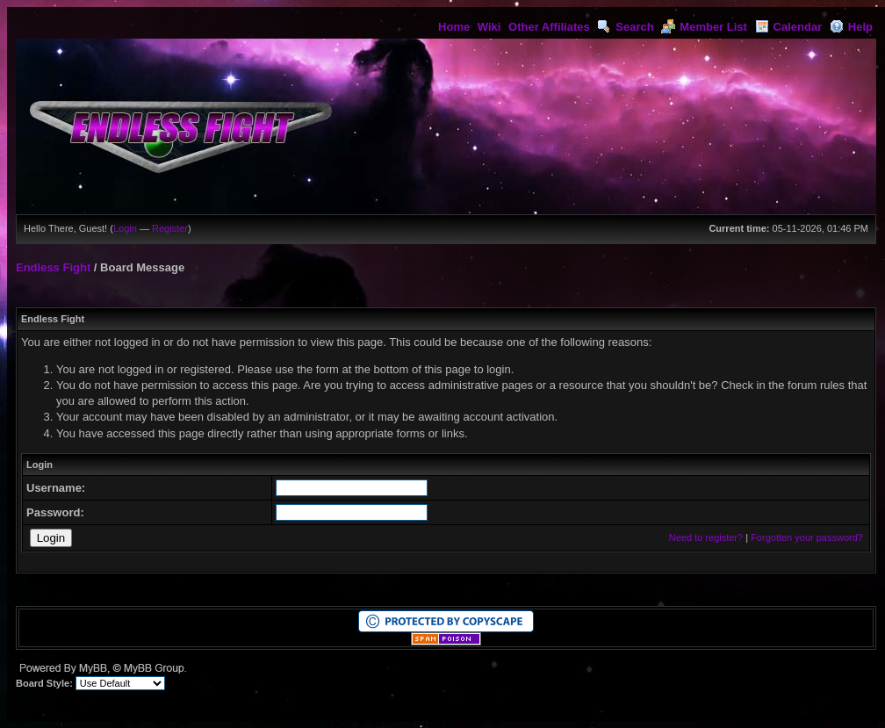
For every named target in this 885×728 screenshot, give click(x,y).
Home (454, 26)
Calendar (789, 26)
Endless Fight (53, 267)
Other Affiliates (549, 26)
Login (125, 228)
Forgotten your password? (807, 537)
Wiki (489, 26)
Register (170, 228)
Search (625, 26)
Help (851, 26)
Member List (704, 26)
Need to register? (706, 537)
